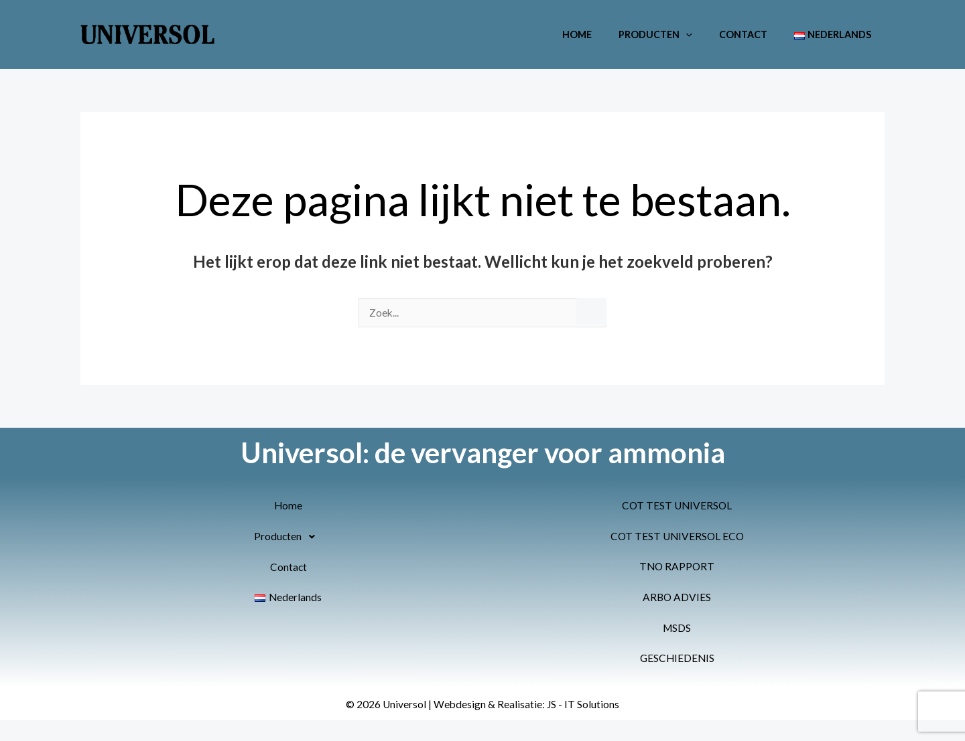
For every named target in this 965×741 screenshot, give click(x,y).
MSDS (677, 629)
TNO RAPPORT (677, 568)
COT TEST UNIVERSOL (677, 506)
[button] (704, 34)
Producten (674, 34)
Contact (754, 34)
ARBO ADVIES (677, 598)
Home (603, 34)
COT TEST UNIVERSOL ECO (676, 537)
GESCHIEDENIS (677, 660)
